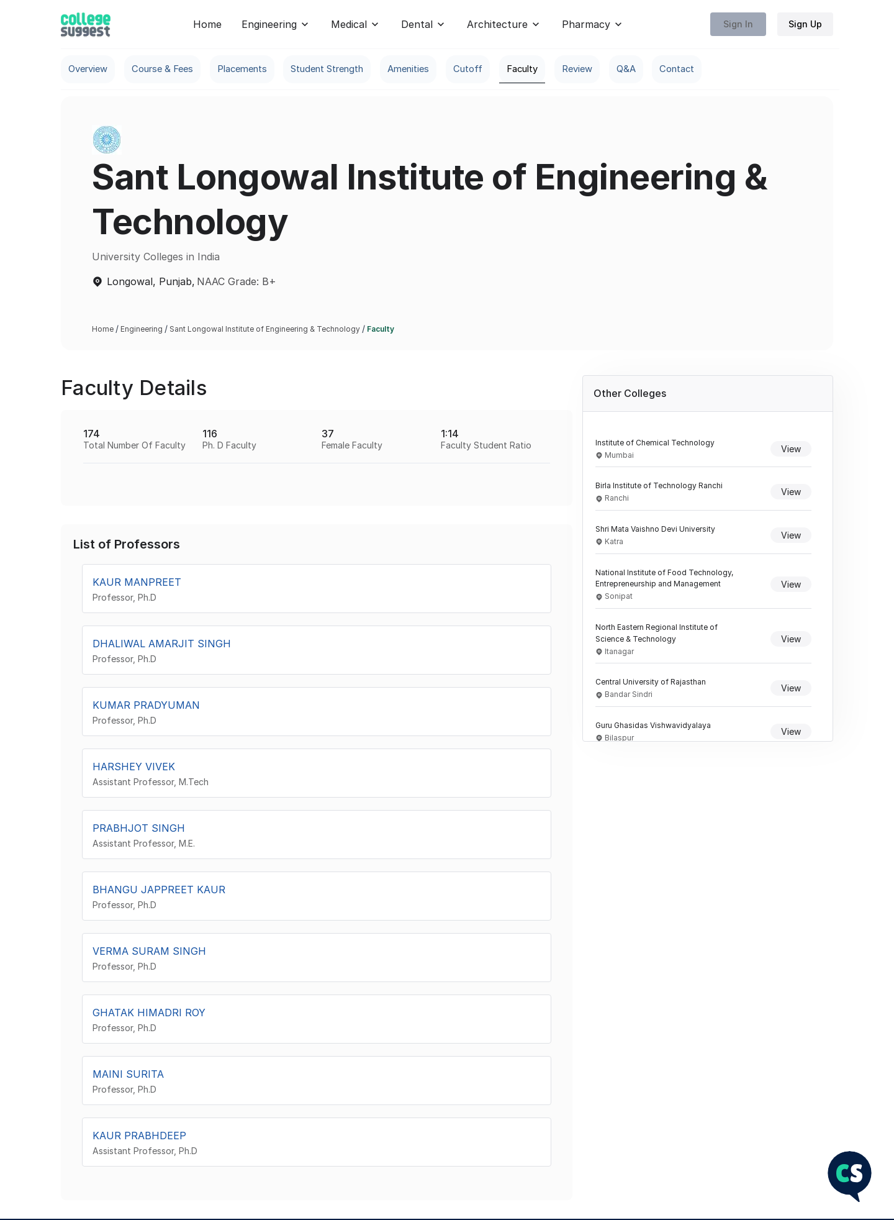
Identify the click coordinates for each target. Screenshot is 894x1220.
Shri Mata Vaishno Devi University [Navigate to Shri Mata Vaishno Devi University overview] (655, 530)
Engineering (276, 24)
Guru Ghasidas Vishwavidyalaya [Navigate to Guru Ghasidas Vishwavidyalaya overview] (653, 726)
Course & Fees (174, 69)
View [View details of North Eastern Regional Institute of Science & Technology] (791, 640)
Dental (424, 24)
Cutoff (520, 69)
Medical (356, 24)
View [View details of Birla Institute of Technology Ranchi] (791, 493)
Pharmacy (593, 24)
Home (207, 24)
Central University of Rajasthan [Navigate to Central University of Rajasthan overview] (650, 683)
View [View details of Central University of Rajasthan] (791, 689)
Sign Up (805, 24)
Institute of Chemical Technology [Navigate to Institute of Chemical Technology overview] (655, 443)
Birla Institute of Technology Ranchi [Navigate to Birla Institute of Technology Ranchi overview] (659, 486)
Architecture (504, 24)
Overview (90, 69)
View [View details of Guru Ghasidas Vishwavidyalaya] (791, 732)
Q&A (698, 69)
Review (644, 69)
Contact (755, 69)
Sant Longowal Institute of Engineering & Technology (264, 330)
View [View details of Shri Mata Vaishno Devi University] (791, 535)
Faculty (582, 69)
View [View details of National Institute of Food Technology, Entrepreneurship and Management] (791, 585)
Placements (263, 69)
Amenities (454, 69)
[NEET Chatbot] (849, 1177)
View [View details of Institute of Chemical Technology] (791, 449)
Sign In (738, 24)
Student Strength (361, 69)
